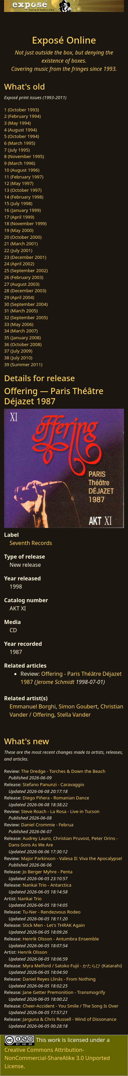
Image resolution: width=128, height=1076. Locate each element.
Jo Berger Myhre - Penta (47, 872)
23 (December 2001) (25, 257)
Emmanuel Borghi (33, 706)
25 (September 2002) (26, 270)
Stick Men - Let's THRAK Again (54, 925)
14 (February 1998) (23, 197)
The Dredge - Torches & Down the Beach (63, 771)
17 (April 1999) (19, 217)
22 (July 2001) (18, 250)
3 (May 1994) (17, 123)
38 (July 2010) (18, 358)
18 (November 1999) (25, 223)
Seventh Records (31, 543)
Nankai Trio (30, 898)
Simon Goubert (78, 706)
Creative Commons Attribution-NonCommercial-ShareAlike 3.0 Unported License (57, 1058)
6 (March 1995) (19, 143)
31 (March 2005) (21, 311)
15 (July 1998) (18, 203)
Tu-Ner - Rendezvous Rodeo (52, 912)
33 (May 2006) (18, 324)
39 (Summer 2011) (23, 364)
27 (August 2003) (21, 284)
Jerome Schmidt (55, 682)
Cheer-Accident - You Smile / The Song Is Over (70, 1006)
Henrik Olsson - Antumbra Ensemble (61, 939)
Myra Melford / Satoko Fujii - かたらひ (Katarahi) (72, 966)
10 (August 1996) (21, 170)
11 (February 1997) (23, 177)
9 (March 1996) (19, 163)
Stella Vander (74, 714)
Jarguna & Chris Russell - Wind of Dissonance (69, 1019)
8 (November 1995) (24, 156)
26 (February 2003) (23, 277)
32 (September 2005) (26, 317)
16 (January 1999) (22, 210)
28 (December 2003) (25, 290)
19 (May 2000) (18, 230)
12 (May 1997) (18, 183)
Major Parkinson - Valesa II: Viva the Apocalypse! (71, 858)
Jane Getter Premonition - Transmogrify (64, 992)
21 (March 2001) (21, 243)
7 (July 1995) (17, 150)
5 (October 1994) (21, 136)
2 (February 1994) (22, 116)
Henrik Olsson (32, 952)
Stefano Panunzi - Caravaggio (53, 784)
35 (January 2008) (22, 337)
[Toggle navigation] (21, 21)
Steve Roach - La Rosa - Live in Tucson (60, 811)
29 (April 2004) (19, 297)
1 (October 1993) (21, 110)
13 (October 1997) (23, 190)
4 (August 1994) (20, 130)
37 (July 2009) (18, 351)
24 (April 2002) (19, 264)
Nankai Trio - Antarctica (47, 885)
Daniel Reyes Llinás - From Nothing (59, 979)
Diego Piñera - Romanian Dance (56, 798)
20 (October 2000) (23, 237)
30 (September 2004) (26, 304)
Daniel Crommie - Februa (47, 825)
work (54, 1040)
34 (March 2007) (21, 331)
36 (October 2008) (23, 344)
